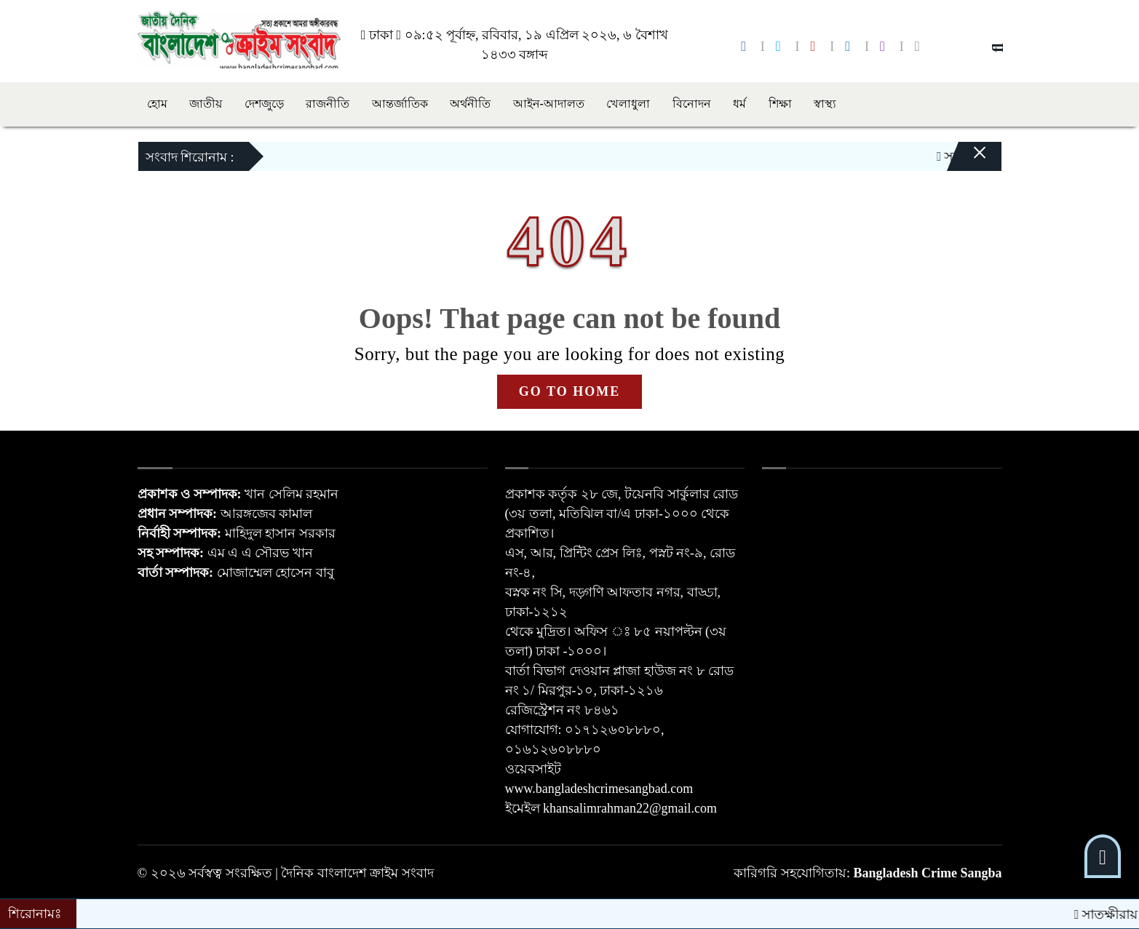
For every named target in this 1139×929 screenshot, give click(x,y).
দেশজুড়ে (264, 103)
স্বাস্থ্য (825, 103)
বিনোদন (691, 103)
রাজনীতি (327, 103)
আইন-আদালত (548, 103)
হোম (157, 103)
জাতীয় (205, 103)
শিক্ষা (780, 103)
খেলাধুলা (628, 103)
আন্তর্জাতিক (400, 103)
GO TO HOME (569, 391)
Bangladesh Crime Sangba (927, 873)
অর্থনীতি (470, 103)
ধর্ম (739, 103)
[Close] (967, 160)
